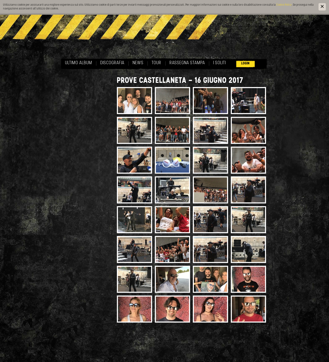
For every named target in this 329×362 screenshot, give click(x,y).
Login (245, 63)
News (138, 63)
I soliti (219, 63)
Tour (156, 63)
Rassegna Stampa (187, 63)
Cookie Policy (283, 5)
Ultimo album (78, 63)
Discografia (112, 63)
